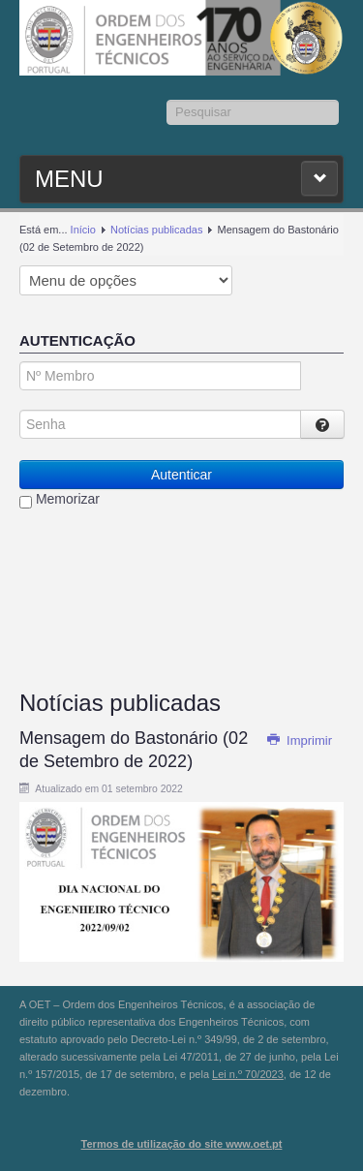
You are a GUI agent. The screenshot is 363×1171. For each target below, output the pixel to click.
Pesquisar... (166, 100)
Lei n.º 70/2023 (248, 1074)
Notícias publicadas (156, 229)
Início (83, 229)
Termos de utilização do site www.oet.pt (182, 1144)
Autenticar (181, 474)
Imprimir (299, 740)
